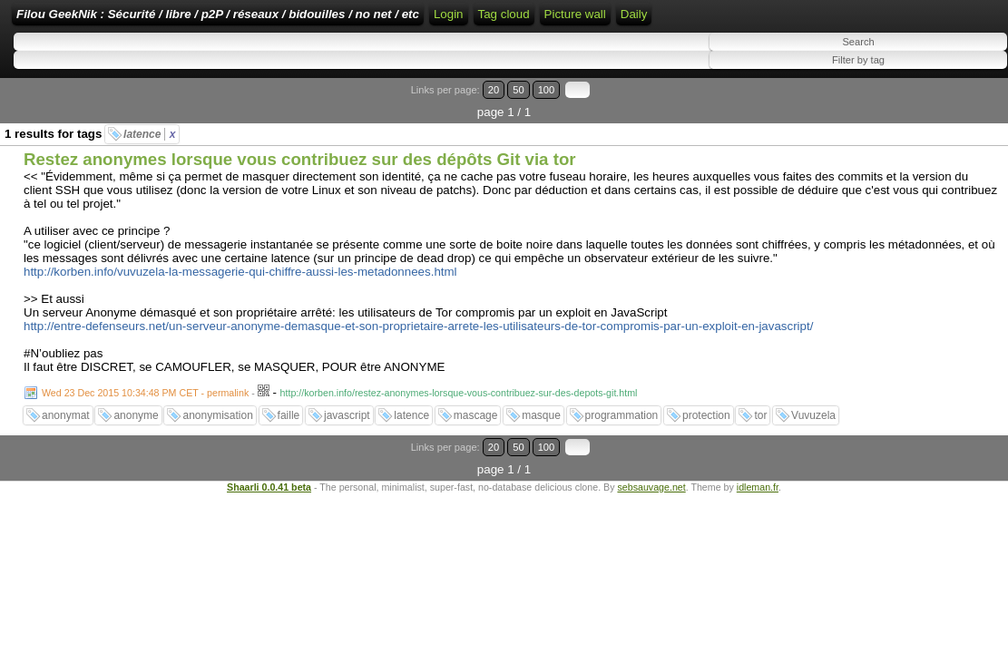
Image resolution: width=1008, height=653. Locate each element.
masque (541, 417)
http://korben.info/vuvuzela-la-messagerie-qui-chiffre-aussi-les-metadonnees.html (240, 273)
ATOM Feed (745, 20)
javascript (347, 417)
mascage (476, 417)
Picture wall (889, 47)
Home (563, 20)
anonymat (66, 417)
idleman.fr (757, 466)
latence (149, 136)
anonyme (135, 417)
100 (952, 114)
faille (289, 417)
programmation (622, 417)
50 (932, 114)
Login (608, 20)
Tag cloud (818, 20)
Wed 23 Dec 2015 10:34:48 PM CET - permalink (145, 394)
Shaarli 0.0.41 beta (269, 466)
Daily (948, 47)
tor (760, 417)
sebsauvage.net (651, 466)
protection (706, 417)
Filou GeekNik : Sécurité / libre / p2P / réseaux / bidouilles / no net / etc (331, 20)
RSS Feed (666, 20)
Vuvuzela (813, 417)
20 (915, 114)
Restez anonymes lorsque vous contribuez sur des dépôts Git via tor (300, 161)
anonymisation (217, 417)
